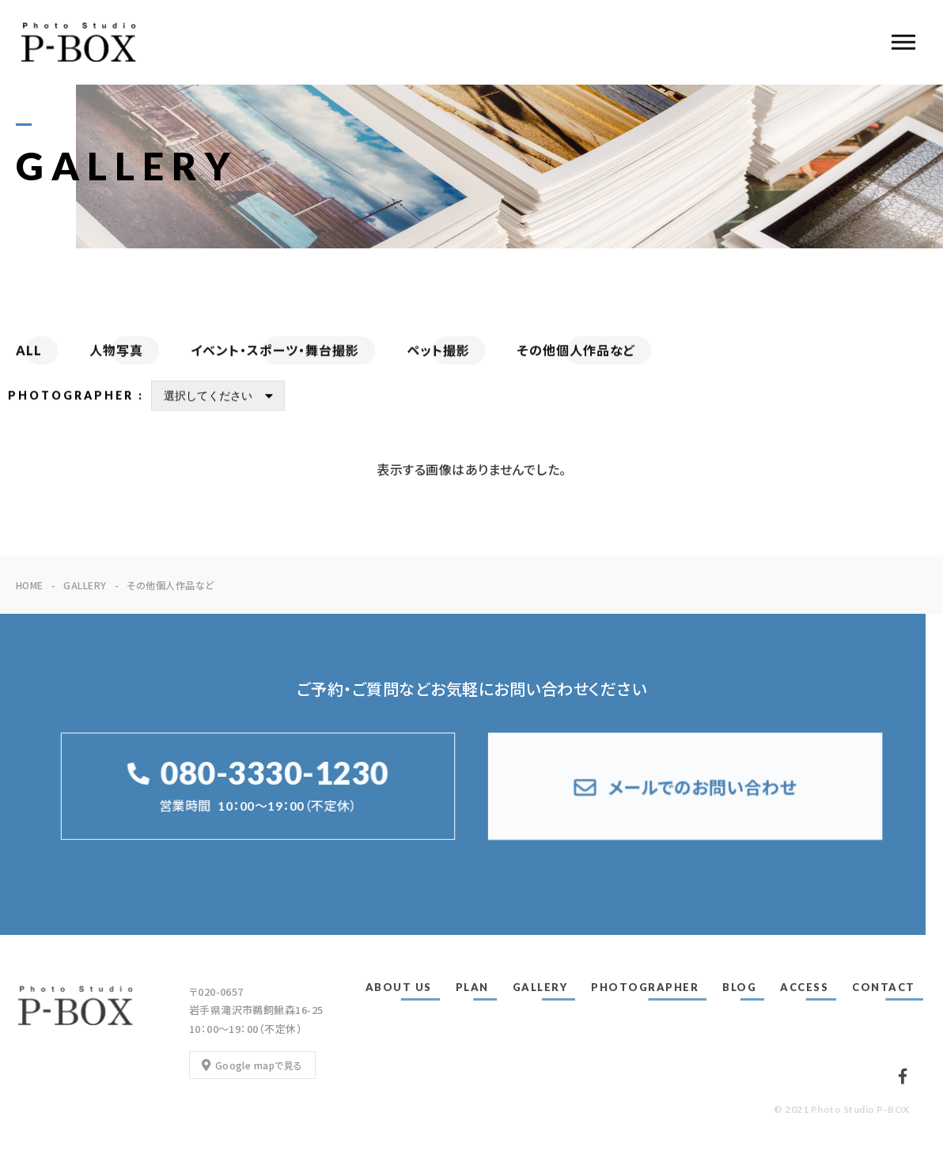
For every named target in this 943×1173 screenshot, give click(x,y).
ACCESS (804, 987)
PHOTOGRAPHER (645, 987)
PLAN (472, 987)
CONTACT (883, 987)
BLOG (739, 987)
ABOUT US (398, 987)
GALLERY (540, 987)
